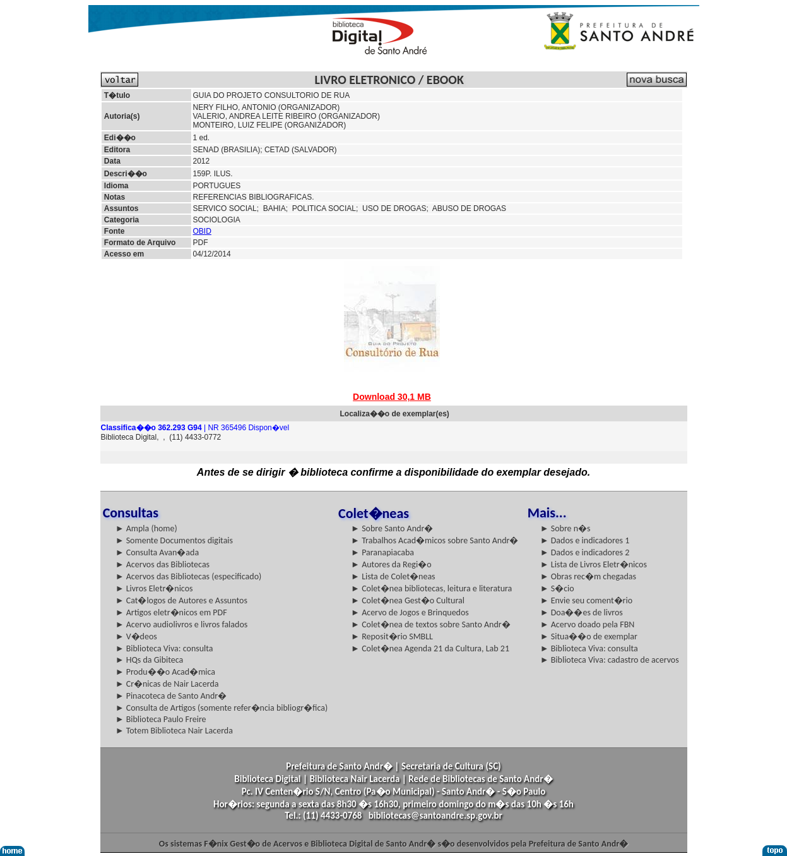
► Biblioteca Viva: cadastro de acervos (609, 659)
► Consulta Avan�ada (157, 552)
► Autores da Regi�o (391, 564)
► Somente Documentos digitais (174, 540)
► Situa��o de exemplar (588, 636)
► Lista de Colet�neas (393, 576)
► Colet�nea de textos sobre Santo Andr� (431, 624)
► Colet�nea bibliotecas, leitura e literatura (431, 588)
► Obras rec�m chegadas (588, 576)
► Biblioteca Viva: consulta (164, 648)
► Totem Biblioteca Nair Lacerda (174, 730)
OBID (202, 231)
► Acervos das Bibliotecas (162, 564)
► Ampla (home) (146, 528)
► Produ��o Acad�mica (165, 671)
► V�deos (136, 636)
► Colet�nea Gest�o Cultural (408, 600)
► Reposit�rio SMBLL (392, 636)
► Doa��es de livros (581, 612)
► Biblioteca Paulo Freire (160, 719)
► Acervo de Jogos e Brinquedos (410, 612)
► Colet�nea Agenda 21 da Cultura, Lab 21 (430, 648)
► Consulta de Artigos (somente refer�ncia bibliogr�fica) (221, 707)
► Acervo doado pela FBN (587, 624)
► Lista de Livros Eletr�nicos (593, 564)
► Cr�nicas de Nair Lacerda (167, 683)
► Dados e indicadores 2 (585, 552)
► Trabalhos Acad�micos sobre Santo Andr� (434, 540)
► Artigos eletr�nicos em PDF (171, 612)
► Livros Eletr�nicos (154, 588)
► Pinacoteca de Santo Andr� (171, 695)
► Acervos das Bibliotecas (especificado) (188, 576)
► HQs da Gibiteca (149, 659)
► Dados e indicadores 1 (585, 540)
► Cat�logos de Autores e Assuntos (181, 600)
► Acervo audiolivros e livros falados (181, 624)
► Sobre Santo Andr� (392, 528)
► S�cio (557, 588)
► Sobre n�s (565, 528)
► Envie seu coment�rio (586, 600)
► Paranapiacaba (382, 552)
